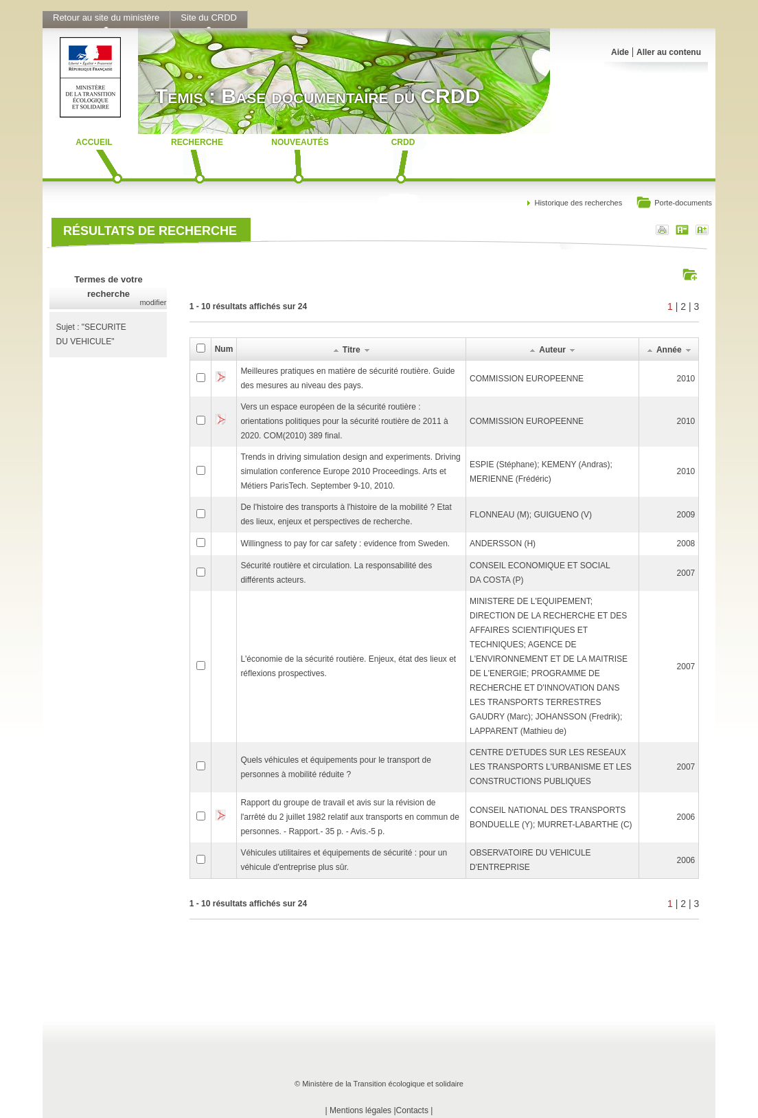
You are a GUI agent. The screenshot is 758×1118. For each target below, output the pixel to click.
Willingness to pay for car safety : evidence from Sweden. (345, 543)
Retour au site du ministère (106, 17)
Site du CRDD (209, 17)
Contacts (412, 1110)
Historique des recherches (578, 203)
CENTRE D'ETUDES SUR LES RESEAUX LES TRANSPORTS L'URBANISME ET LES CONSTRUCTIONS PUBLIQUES (551, 767)
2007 (686, 573)
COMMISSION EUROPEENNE (527, 378)
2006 (686, 817)
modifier (152, 302)
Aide (620, 52)
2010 (686, 378)
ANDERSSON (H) (503, 543)
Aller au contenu (668, 52)
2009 (686, 514)
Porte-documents (674, 204)
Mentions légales (360, 1110)
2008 (686, 543)
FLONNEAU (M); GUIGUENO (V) (531, 514)
